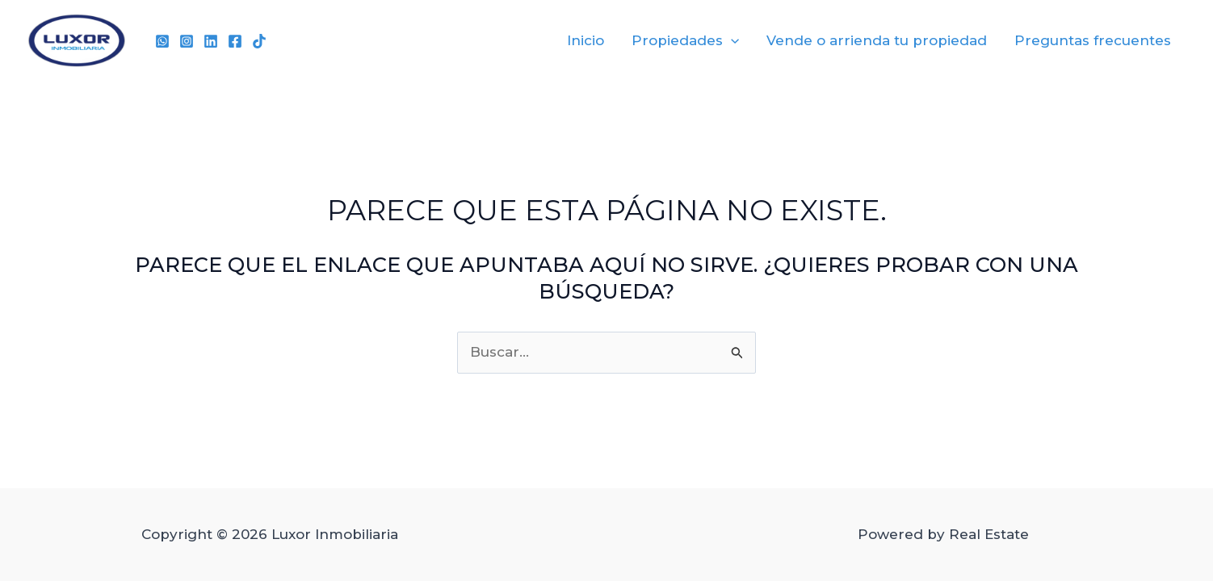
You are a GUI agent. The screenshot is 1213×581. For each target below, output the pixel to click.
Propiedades (685, 40)
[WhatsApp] (162, 41)
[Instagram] (186, 41)
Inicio (585, 40)
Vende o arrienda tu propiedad (876, 40)
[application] (731, 40)
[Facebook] (235, 41)
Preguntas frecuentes (1092, 40)
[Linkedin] (211, 41)
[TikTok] (259, 41)
